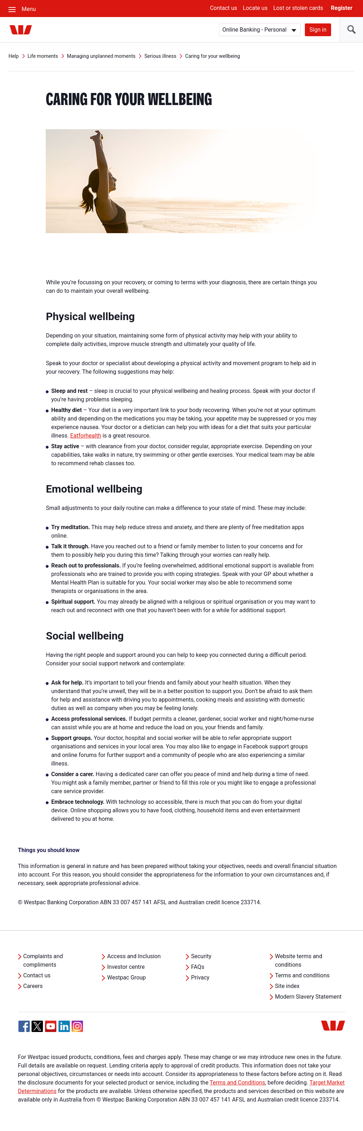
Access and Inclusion (134, 956)
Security (201, 956)
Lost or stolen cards (298, 8)
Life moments (43, 56)
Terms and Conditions (237, 1082)
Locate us (255, 8)
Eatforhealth (85, 435)
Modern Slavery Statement (308, 996)
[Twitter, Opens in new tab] (37, 1026)
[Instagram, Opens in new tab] (77, 1030)
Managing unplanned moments (101, 56)
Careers (33, 986)
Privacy (200, 977)
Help (14, 56)
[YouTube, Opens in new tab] (51, 1026)
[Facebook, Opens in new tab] (24, 1026)
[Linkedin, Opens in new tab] (64, 1026)
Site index (287, 986)
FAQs (197, 966)
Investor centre (126, 966)
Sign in (317, 29)
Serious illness (160, 56)
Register (341, 8)
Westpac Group (126, 977)
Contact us (223, 8)
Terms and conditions (302, 975)
